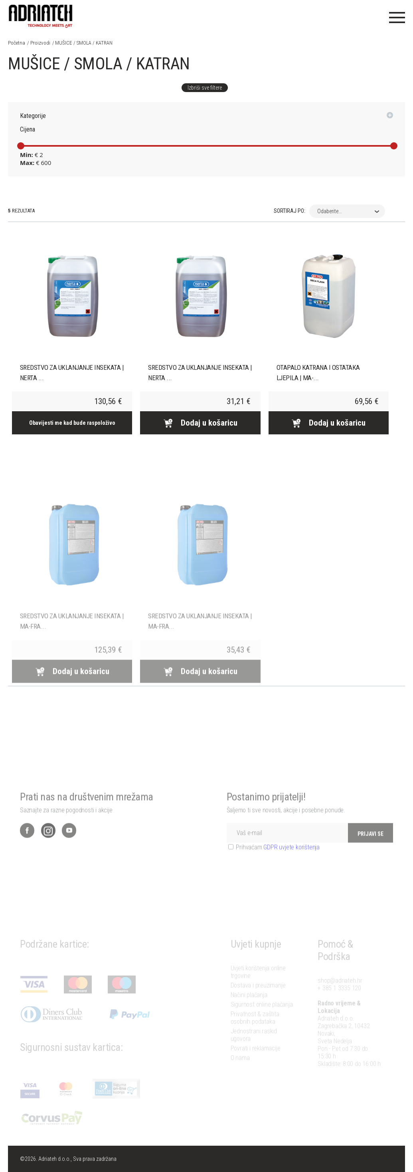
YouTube (69, 843)
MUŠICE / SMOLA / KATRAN (84, 43)
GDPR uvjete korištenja (291, 860)
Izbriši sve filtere (205, 87)
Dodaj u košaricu (200, 423)
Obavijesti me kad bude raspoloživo (72, 423)
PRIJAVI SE (370, 846)
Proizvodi (40, 43)
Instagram (48, 843)
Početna (16, 43)
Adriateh (41, 14)
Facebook (27, 843)
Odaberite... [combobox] (329, 211)
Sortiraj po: (289, 211)
